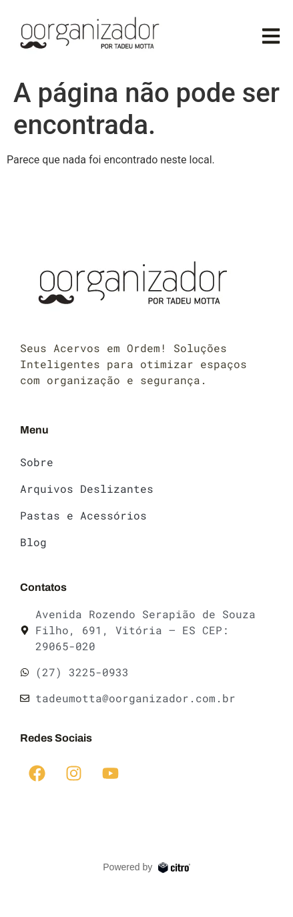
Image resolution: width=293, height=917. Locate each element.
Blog (33, 542)
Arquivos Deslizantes (87, 489)
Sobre (36, 462)
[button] (271, 36)
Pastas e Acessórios (83, 515)
